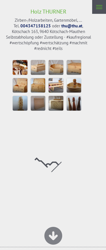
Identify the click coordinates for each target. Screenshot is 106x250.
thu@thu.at (71, 25)
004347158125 (35, 25)
